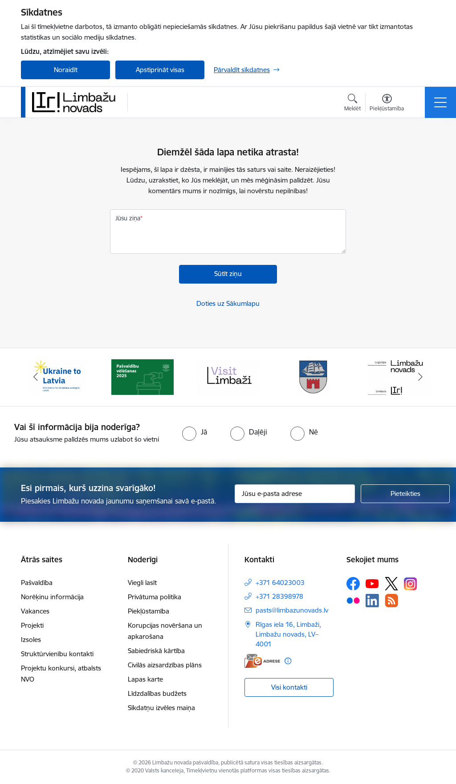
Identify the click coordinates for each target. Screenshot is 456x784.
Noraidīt (65, 69)
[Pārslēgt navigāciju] (440, 102)
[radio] (194, 432)
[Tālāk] (420, 377)
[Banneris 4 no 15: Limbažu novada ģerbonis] (313, 376)
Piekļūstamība (148, 611)
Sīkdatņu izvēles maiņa (161, 707)
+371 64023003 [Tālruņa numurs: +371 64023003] (280, 582)
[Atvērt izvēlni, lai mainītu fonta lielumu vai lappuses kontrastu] (386, 103)
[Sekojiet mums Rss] (391, 600)
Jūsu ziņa (127, 218)
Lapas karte (145, 679)
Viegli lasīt (142, 582)
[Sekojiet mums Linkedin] (372, 600)
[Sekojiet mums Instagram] (410, 583)
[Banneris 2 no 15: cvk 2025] (142, 376)
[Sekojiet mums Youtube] (372, 583)
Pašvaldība (37, 582)
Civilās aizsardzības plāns (165, 665)
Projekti (32, 625)
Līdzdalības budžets (157, 693)
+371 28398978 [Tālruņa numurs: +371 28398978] (279, 596)
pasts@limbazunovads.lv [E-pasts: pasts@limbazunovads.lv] (292, 610)
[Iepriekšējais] (35, 377)
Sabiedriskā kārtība (156, 650)
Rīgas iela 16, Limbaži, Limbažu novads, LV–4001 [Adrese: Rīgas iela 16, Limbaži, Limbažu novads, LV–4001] (288, 634)
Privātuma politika (154, 597)
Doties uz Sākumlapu (228, 303)
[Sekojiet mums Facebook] (353, 583)
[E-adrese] (262, 661)
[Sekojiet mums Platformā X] (391, 583)
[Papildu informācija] (288, 661)
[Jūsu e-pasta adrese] (295, 493)
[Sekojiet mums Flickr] (353, 600)
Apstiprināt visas (160, 69)
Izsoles (31, 639)
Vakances (35, 611)
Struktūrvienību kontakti (57, 654)
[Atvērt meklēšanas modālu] (352, 103)
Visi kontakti (289, 687)
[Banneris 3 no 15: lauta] (228, 376)
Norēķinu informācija (52, 597)
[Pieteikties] (405, 493)
